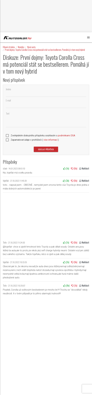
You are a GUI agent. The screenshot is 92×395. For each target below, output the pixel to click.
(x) (66, 168)
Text (7, 113)
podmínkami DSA (66, 135)
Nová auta (31, 47)
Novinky (21, 47)
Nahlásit (84, 168)
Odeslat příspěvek (46, 149)
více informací (50, 139)
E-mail (8, 100)
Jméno (8, 89)
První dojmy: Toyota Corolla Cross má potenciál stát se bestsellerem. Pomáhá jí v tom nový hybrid (45, 50)
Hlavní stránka (9, 47)
